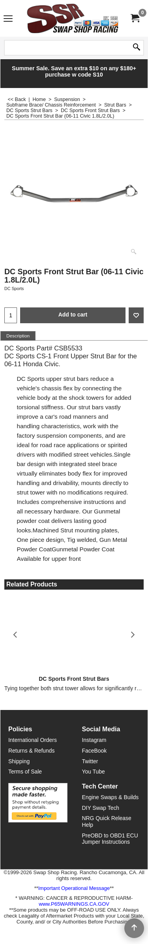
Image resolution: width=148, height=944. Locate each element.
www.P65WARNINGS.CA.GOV (74, 904)
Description (18, 336)
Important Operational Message (74, 888)
